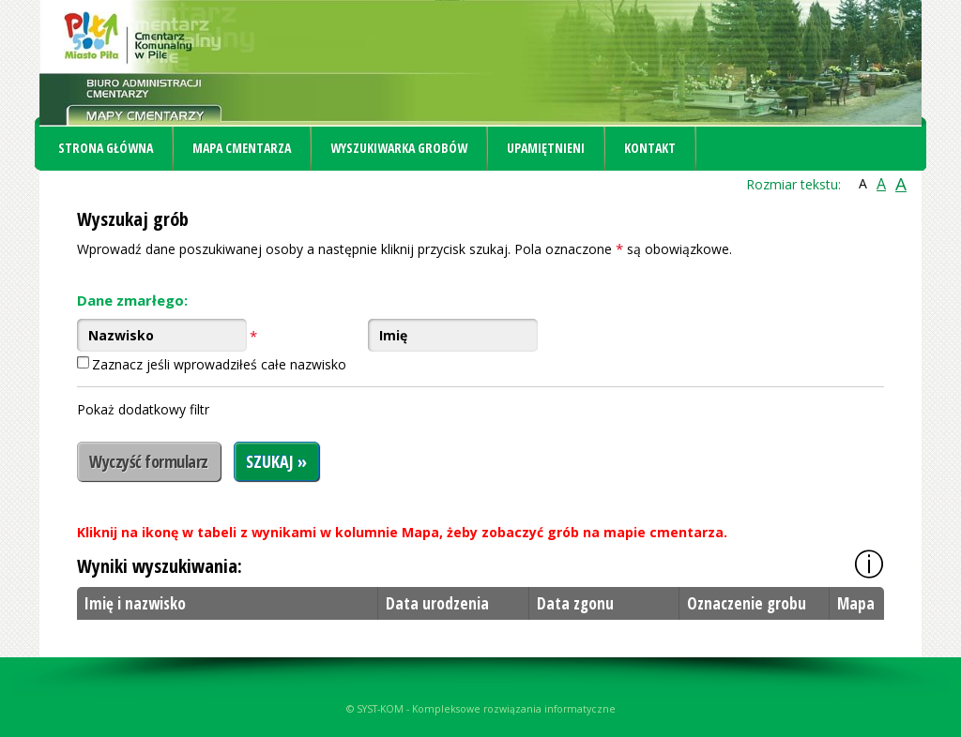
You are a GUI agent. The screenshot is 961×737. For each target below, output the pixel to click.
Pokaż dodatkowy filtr (143, 409)
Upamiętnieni (546, 148)
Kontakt (650, 148)
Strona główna (105, 148)
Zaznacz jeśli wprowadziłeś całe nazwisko (219, 364)
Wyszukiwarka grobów (398, 148)
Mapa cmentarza (241, 148)
